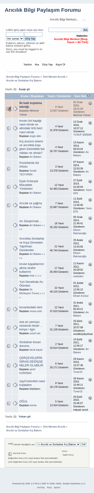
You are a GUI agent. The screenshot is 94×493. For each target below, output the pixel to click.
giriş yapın (20, 29)
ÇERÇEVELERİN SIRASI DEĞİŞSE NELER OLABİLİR (31, 361)
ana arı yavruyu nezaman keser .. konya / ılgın (30, 325)
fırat (32, 275)
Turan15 (77, 371)
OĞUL (23, 401)
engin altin (35, 136)
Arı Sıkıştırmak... (30, 221)
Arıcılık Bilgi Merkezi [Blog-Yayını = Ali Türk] (71, 41)
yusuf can (35, 333)
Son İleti (82, 96)
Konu (25, 96)
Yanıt (51, 96)
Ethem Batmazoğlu (79, 231)
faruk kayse (36, 349)
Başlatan (37, 96)
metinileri (78, 276)
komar (33, 405)
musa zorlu (36, 311)
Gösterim (64, 96)
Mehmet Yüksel (81, 115)
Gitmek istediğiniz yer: (24, 444)
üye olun (38, 29)
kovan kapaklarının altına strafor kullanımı (31, 267)
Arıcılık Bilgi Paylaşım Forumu (43, 10)
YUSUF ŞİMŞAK (82, 134)
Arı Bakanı (35, 156)
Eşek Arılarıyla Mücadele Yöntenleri (28, 185)
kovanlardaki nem (30, 307)
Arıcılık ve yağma (30, 203)
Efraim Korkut (80, 295)
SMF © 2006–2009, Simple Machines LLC (63, 483)
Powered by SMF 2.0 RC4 (26, 483)
